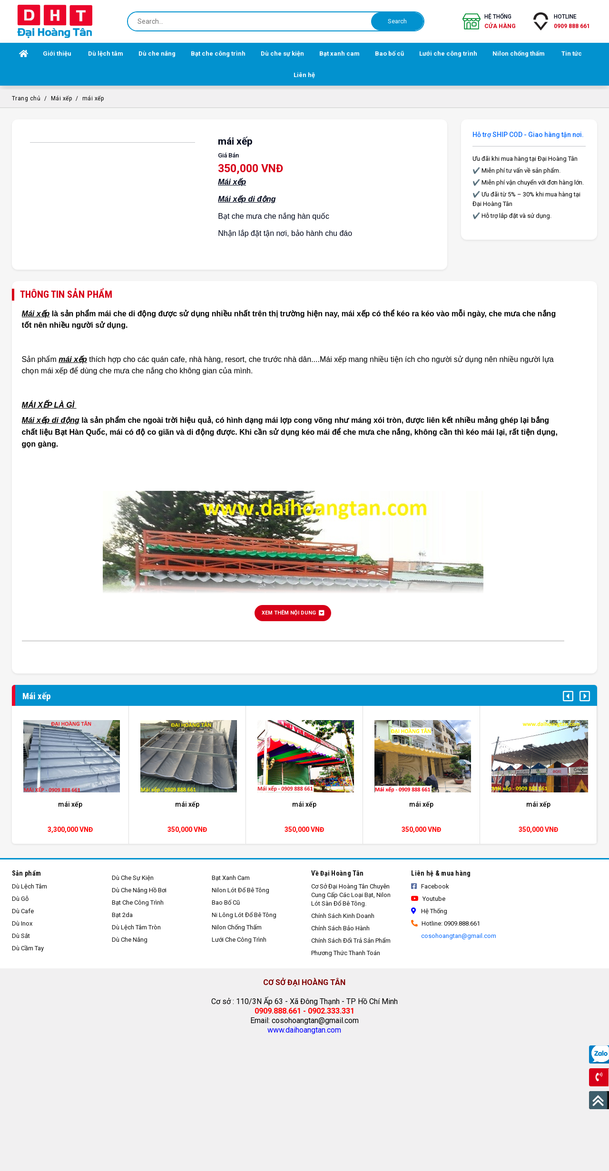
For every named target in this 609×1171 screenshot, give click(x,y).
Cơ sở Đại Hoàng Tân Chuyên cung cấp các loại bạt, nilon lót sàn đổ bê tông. (351, 895)
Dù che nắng (129, 939)
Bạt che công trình (138, 902)
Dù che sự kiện (133, 877)
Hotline (572, 22)
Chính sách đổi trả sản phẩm (351, 940)
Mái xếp (61, 98)
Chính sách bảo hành (340, 928)
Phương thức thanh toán (345, 952)
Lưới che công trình (239, 939)
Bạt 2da (122, 914)
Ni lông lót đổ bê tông (244, 914)
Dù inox (22, 923)
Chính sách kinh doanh (342, 915)
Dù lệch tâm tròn (136, 927)
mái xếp (93, 98)
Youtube (428, 898)
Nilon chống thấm (237, 927)
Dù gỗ (20, 898)
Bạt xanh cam (231, 877)
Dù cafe (23, 911)
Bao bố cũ (226, 902)
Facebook (430, 886)
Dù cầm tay (28, 948)
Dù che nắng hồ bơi (139, 890)
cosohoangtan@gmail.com (458, 935)
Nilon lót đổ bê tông (240, 890)
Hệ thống (500, 22)
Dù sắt (21, 935)
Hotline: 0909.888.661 (445, 923)
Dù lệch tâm (29, 886)
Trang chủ (26, 98)
